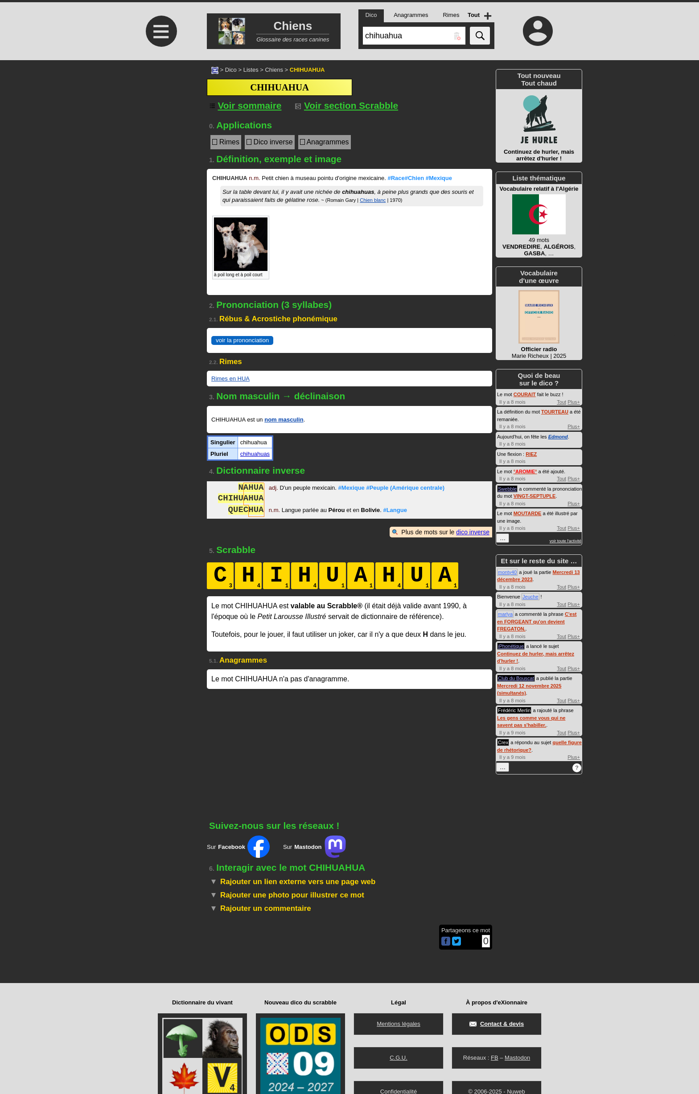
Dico (231, 69)
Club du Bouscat (516, 678)
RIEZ (531, 454)
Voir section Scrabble (346, 105)
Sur (238, 847)
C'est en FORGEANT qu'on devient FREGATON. (536, 621)
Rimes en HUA (230, 378)
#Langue (395, 511)
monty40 (507, 572)
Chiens (274, 69)
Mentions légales (398, 1023)
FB (494, 1057)
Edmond (558, 436)
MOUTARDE (528, 513)
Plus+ (573, 402)
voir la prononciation (242, 340)
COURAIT (525, 394)
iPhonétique (511, 646)
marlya (505, 614)
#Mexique (439, 178)
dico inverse (472, 532)
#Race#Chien (405, 178)
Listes (251, 69)
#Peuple (405, 488)
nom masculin (283, 419)
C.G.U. (398, 1057)
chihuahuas (255, 454)
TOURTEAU (554, 411)
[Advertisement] (160, 135)
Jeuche (530, 596)
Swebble (507, 489)
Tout (561, 402)
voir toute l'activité (565, 541)
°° (525, 471)
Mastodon (517, 1057)
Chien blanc (373, 200)
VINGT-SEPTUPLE (535, 496)
